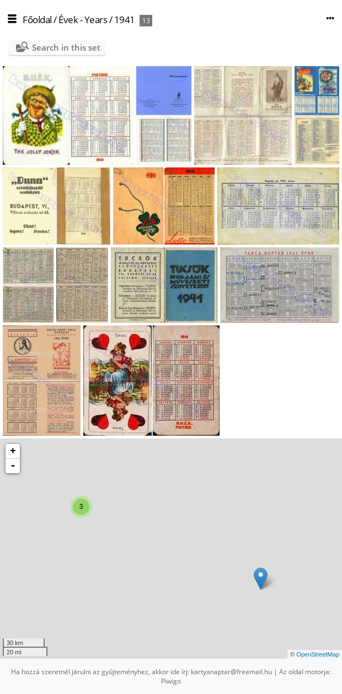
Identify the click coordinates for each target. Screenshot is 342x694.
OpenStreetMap (317, 654)
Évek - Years (82, 19)
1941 (124, 19)
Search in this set (66, 47)
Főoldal (37, 19)
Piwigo (171, 681)
